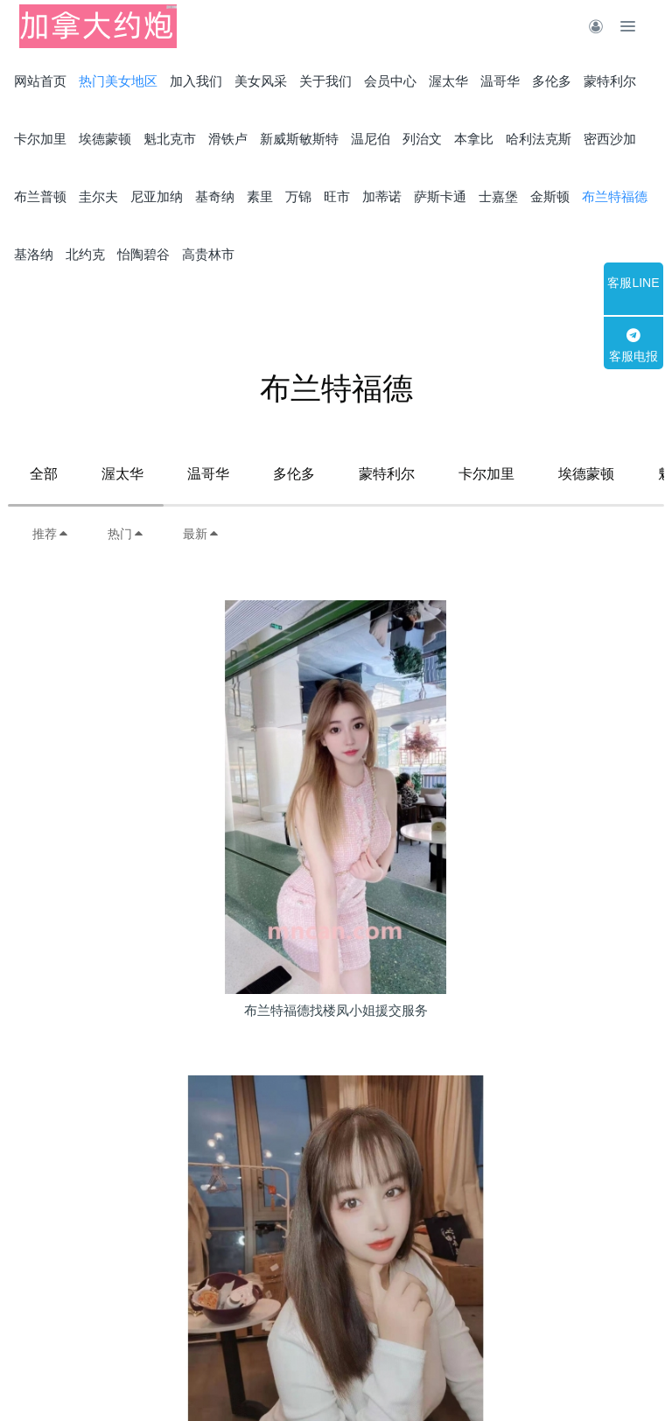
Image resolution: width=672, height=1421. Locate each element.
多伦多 (294, 473)
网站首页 (40, 81)
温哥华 (208, 473)
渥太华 (123, 473)
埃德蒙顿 (586, 473)
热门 (126, 534)
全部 (44, 473)
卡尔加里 (486, 473)
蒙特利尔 (387, 473)
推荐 (50, 534)
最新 (201, 534)
